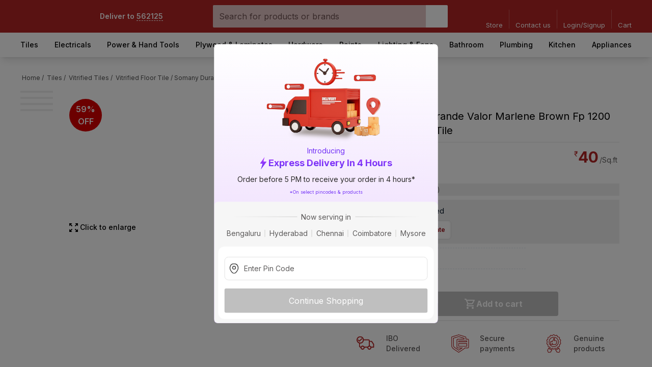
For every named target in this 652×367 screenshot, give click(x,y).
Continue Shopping (326, 300)
